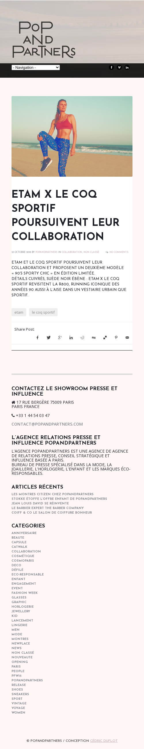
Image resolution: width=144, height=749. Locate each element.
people (18, 671)
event (17, 588)
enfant (18, 579)
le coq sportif (43, 312)
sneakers (20, 694)
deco (16, 565)
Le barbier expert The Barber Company (48, 508)
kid (15, 616)
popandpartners (27, 680)
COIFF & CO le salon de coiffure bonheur (52, 512)
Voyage (18, 708)
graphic (19, 602)
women (18, 712)
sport (17, 699)
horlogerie (23, 607)
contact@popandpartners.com (47, 424)
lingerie (19, 625)
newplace (21, 643)
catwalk (19, 547)
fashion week (25, 593)
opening (20, 662)
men (16, 630)
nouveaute (22, 657)
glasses (19, 597)
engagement (24, 584)
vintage (19, 703)
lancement (22, 620)
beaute (18, 538)
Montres (20, 639)
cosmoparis (23, 561)
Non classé (91, 252)
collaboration (72, 252)
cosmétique (23, 556)
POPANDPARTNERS (46, 252)
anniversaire (24, 533)
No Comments (118, 252)
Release (19, 685)
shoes (17, 689)
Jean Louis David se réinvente (40, 503)
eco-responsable (28, 574)
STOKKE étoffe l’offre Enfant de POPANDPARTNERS (59, 499)
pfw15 (17, 676)
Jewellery (21, 611)
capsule (19, 542)
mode (17, 634)
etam (18, 312)
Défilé (17, 570)
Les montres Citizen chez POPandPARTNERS (53, 494)
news (17, 648)
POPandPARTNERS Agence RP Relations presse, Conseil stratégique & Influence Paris (55, 49)
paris (16, 666)
